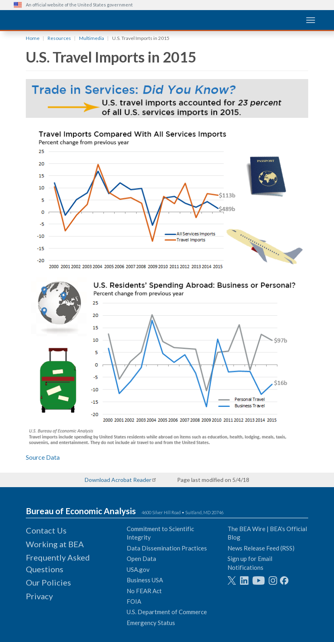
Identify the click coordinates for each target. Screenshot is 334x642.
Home (33, 38)
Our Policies (48, 582)
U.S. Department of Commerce (167, 611)
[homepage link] (74, 19)
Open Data (141, 558)
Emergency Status (151, 622)
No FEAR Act (144, 590)
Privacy (39, 596)
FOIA (134, 601)
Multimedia (91, 38)
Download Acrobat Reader (118, 479)
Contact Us (46, 530)
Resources (59, 38)
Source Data (43, 457)
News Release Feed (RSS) (261, 548)
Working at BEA (55, 544)
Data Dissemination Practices (167, 548)
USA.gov (138, 569)
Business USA (145, 580)
